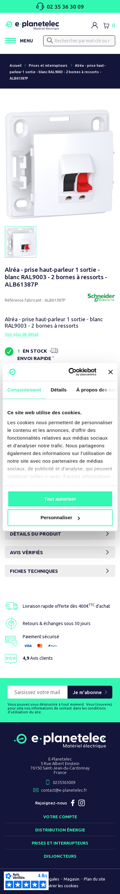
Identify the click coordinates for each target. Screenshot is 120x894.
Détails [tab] (59, 389)
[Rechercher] (50, 41)
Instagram (81, 803)
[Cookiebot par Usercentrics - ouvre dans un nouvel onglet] (71, 372)
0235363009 (64, 782)
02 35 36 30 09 (60, 6)
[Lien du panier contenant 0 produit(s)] (109, 25)
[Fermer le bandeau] (110, 372)
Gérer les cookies (62, 885)
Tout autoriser (60, 499)
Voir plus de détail (21, 334)
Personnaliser (60, 517)
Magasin (71, 879)
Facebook (72, 803)
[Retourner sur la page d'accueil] (60, 746)
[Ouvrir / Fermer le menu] (19, 40)
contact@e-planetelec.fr (64, 790)
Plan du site (94, 879)
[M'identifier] (95, 25)
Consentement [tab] (24, 389)
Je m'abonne (87, 692)
